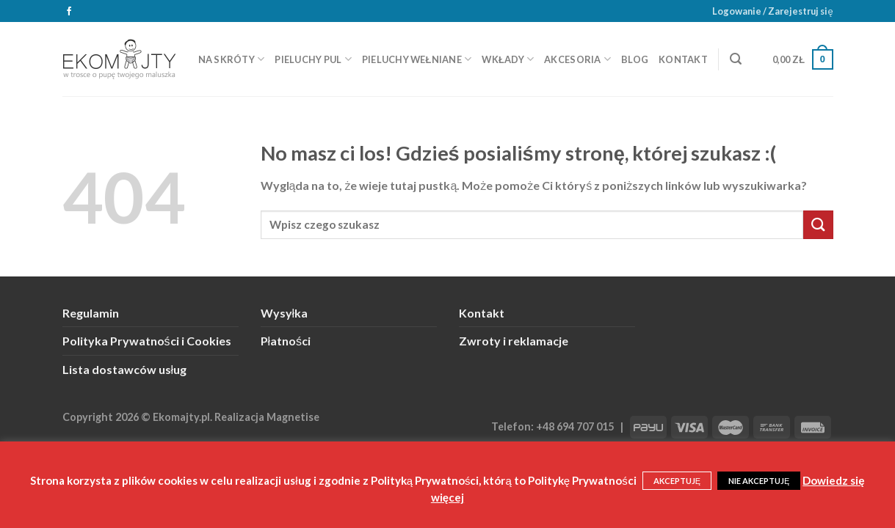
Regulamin (90, 313)
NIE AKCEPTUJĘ (758, 480)
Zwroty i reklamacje (513, 341)
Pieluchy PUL (313, 59)
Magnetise (293, 417)
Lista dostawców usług (124, 369)
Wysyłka (284, 313)
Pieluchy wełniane (417, 59)
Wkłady (508, 59)
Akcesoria (577, 59)
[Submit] (818, 224)
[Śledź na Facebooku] (69, 12)
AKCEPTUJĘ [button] (676, 480)
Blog (634, 59)
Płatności (286, 341)
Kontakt (683, 59)
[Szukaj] (736, 59)
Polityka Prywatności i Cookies (146, 341)
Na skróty (231, 59)
